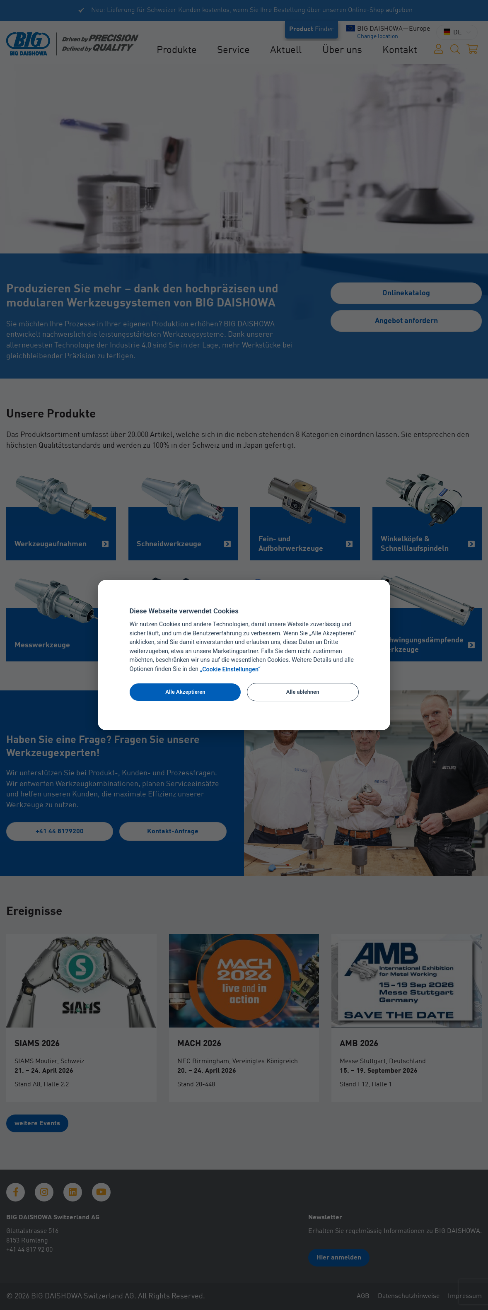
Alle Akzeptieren (185, 692)
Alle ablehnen (302, 692)
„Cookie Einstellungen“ (230, 669)
